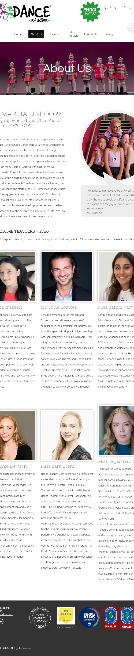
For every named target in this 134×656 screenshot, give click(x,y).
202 (130, 25)
